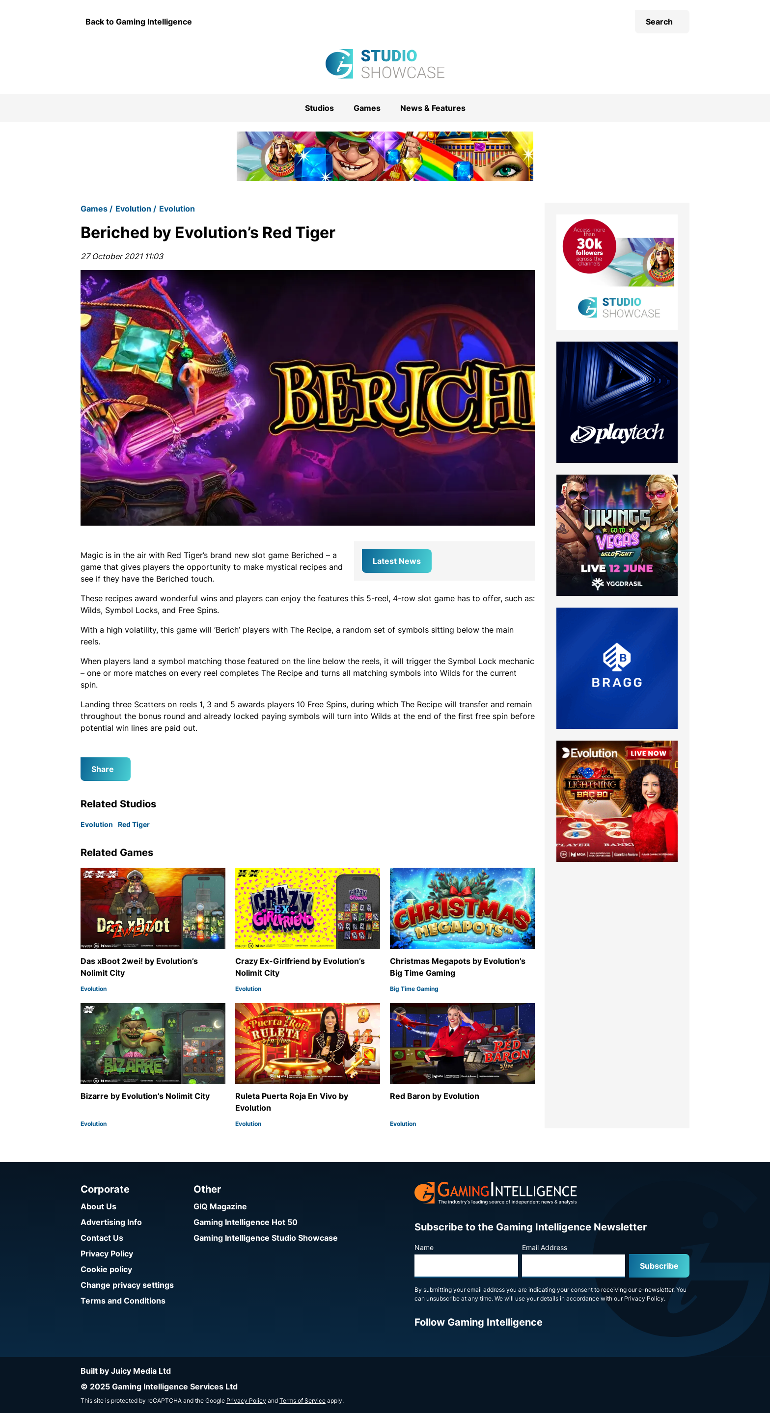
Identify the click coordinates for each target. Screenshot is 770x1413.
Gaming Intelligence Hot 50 (245, 1222)
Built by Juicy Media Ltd (126, 1371)
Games (367, 108)
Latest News (397, 561)
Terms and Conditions (123, 1301)
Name (424, 1247)
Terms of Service (302, 1400)
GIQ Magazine (220, 1206)
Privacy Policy (107, 1253)
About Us (98, 1206)
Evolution (133, 208)
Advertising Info (111, 1222)
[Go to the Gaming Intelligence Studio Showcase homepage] (385, 64)
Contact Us (102, 1238)
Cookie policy (106, 1269)
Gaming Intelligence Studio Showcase (265, 1238)
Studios (319, 108)
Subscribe (659, 1266)
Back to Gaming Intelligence (138, 22)
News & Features (433, 108)
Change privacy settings (127, 1285)
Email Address (544, 1247)
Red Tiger (134, 824)
